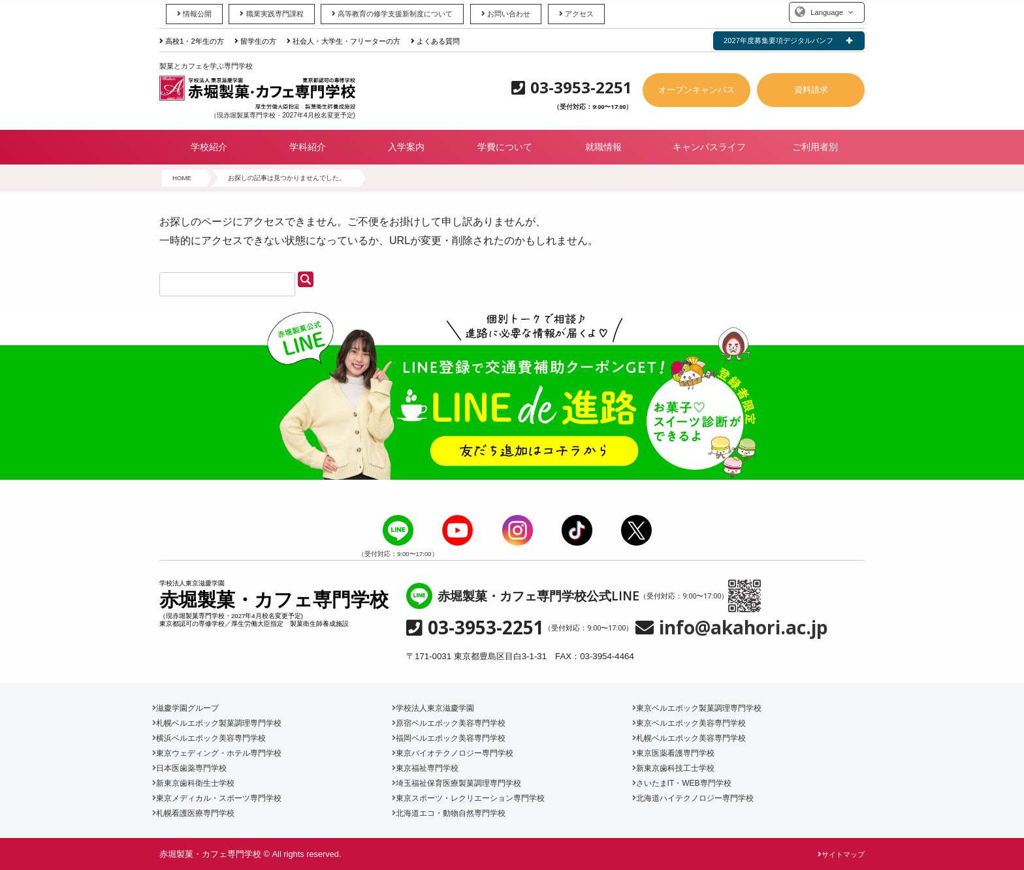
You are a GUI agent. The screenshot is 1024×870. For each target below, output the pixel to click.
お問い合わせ (505, 14)
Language (826, 12)
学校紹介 (209, 147)
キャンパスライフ (709, 147)
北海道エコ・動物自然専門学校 (448, 813)
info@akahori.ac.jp (743, 627)
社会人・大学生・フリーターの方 (343, 41)
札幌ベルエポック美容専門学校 (689, 738)
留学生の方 (255, 41)
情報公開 (194, 14)
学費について (504, 147)
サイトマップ (841, 854)
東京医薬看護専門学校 (673, 753)
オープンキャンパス (696, 90)
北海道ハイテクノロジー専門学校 (693, 798)
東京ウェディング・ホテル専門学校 (216, 753)
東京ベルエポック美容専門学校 (689, 723)
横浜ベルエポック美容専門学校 (209, 738)
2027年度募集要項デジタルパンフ (778, 40)
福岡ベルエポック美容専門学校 (448, 738)
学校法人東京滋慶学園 (433, 708)
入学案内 (406, 147)
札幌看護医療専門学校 (193, 813)
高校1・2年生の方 (191, 41)
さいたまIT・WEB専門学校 (681, 783)
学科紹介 (307, 147)
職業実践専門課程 (271, 14)
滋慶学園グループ (185, 708)
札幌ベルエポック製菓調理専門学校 (216, 723)
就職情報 (603, 147)
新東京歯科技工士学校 (673, 768)
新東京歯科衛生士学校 (193, 783)
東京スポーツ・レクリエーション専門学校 (468, 798)
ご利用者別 (815, 147)
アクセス (576, 14)
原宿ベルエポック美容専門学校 (448, 723)
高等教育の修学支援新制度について (392, 14)
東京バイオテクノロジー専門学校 (452, 753)
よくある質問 (435, 41)
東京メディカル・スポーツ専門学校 (216, 798)
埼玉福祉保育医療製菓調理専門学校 (456, 783)
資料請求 (811, 90)
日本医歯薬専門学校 (189, 768)
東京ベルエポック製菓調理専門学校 (696, 708)
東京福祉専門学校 (425, 768)
